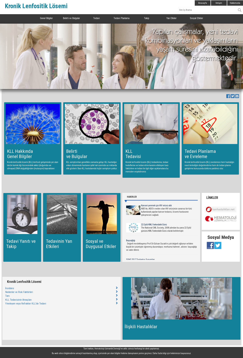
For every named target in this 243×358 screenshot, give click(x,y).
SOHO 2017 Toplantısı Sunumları (140, 259)
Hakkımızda (235, 3)
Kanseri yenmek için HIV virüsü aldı (156, 205)
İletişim (219, 3)
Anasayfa (202, 3)
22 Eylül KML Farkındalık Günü (154, 224)
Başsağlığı (130, 240)
